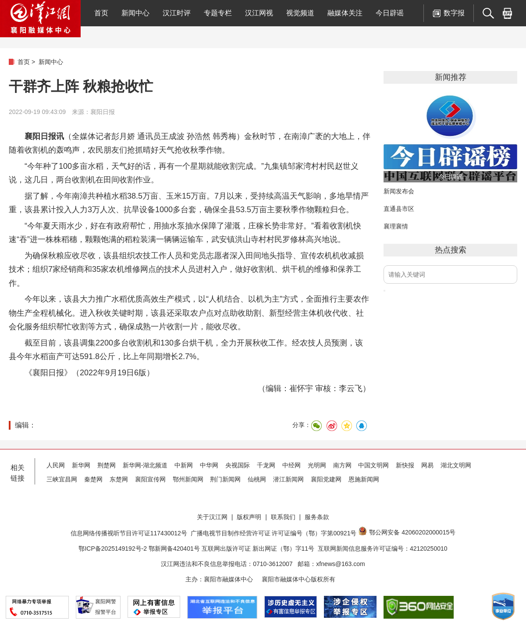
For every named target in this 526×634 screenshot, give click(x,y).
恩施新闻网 (363, 479)
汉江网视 (259, 13)
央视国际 (237, 465)
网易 (427, 465)
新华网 (81, 465)
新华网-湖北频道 (145, 465)
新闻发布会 (399, 191)
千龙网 (266, 465)
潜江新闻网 (288, 479)
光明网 (317, 465)
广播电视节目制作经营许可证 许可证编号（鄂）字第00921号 (274, 533)
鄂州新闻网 (188, 479)
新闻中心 (135, 13)
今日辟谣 (390, 13)
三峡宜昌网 (61, 479)
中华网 (209, 465)
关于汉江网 (212, 516)
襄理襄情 (396, 226)
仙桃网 (257, 479)
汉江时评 (177, 13)
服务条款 (317, 516)
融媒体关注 (345, 13)
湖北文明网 (456, 465)
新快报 (405, 465)
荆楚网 (106, 465)
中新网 (183, 465)
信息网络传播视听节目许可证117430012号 (129, 533)
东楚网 (119, 479)
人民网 (55, 465)
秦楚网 (93, 479)
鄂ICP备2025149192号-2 (113, 548)
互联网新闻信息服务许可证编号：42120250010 (383, 548)
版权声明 (249, 516)
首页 (101, 13)
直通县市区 (399, 208)
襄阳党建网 (326, 479)
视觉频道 (300, 13)
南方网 (342, 465)
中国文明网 (373, 465)
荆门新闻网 (225, 479)
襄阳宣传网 (150, 479)
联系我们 (283, 516)
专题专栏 (218, 13)
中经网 (291, 465)
